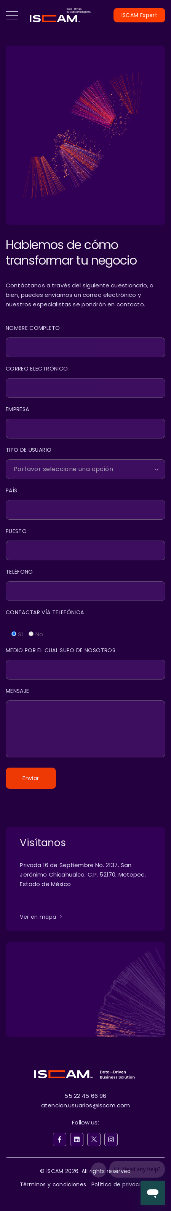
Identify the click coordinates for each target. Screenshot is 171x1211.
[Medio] (85, 663)
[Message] (85, 723)
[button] (12, 15)
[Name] (85, 340)
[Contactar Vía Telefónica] (85, 615)
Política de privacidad (121, 1184)
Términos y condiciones (53, 1184)
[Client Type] (85, 462)
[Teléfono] (85, 584)
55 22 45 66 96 (85, 1096)
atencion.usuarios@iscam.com (85, 1105)
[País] (85, 503)
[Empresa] (85, 421)
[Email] (85, 381)
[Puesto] (85, 543)
